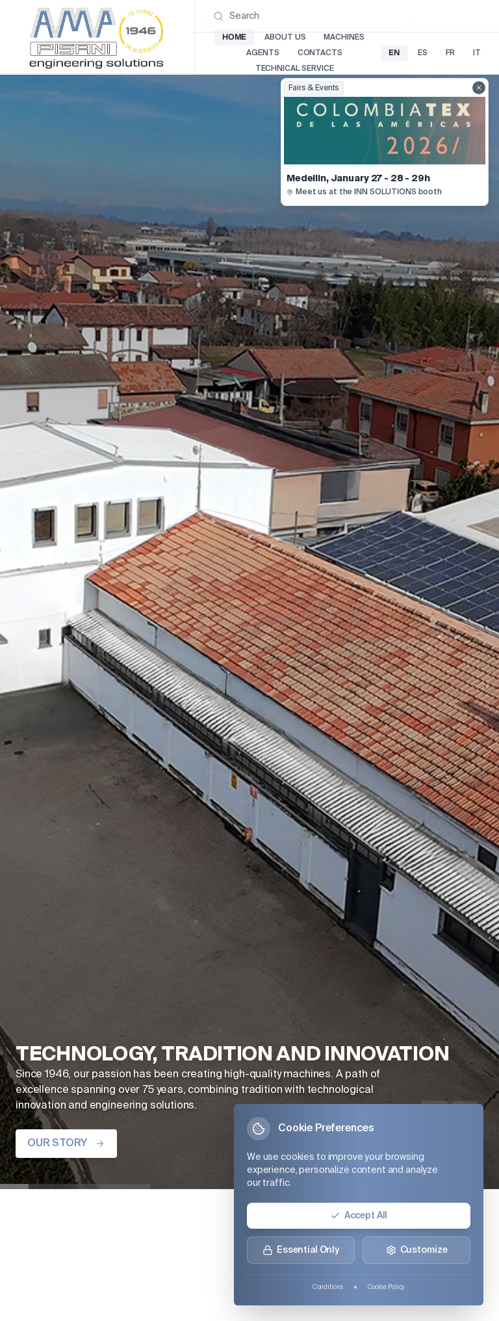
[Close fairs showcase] (478, 87)
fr (450, 53)
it (477, 53)
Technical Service (294, 69)
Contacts (320, 53)
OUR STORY (66, 1143)
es (423, 53)
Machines (344, 38)
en (394, 53)
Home (234, 37)
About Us (284, 38)
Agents (262, 53)
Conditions (328, 1287)
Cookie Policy (386, 1287)
